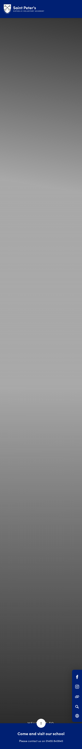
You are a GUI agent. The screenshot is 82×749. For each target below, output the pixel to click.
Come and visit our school (41, 733)
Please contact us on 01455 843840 (41, 741)
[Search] (77, 707)
